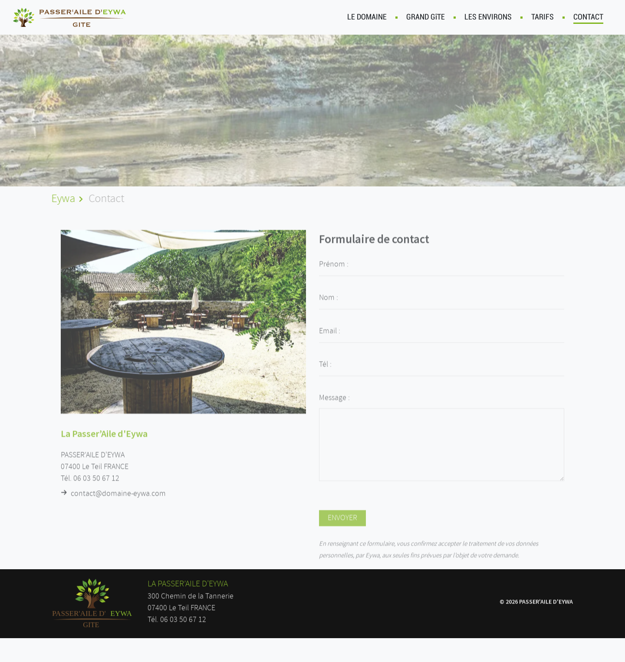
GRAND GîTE (425, 16)
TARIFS (542, 16)
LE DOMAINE (367, 16)
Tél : (325, 373)
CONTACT (588, 18)
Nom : (328, 306)
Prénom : (334, 272)
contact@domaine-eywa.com (118, 499)
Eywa (62, 199)
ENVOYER (342, 526)
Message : (334, 406)
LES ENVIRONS (488, 16)
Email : (329, 339)
